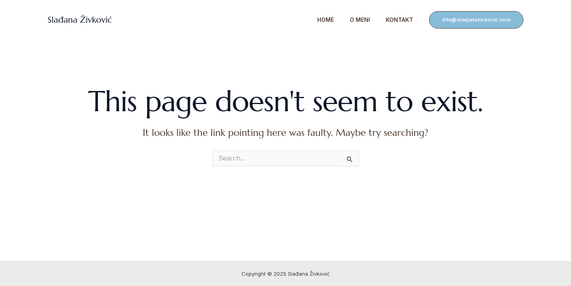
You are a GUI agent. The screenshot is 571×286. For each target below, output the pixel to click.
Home (325, 19)
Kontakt (399, 19)
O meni (360, 19)
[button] (476, 20)
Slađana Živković (80, 19)
